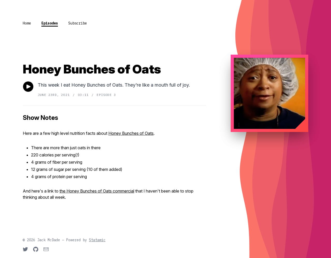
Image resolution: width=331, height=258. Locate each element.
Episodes (49, 23)
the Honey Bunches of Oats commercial (96, 191)
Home (27, 23)
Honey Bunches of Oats (131, 133)
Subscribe (77, 23)
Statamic (97, 240)
